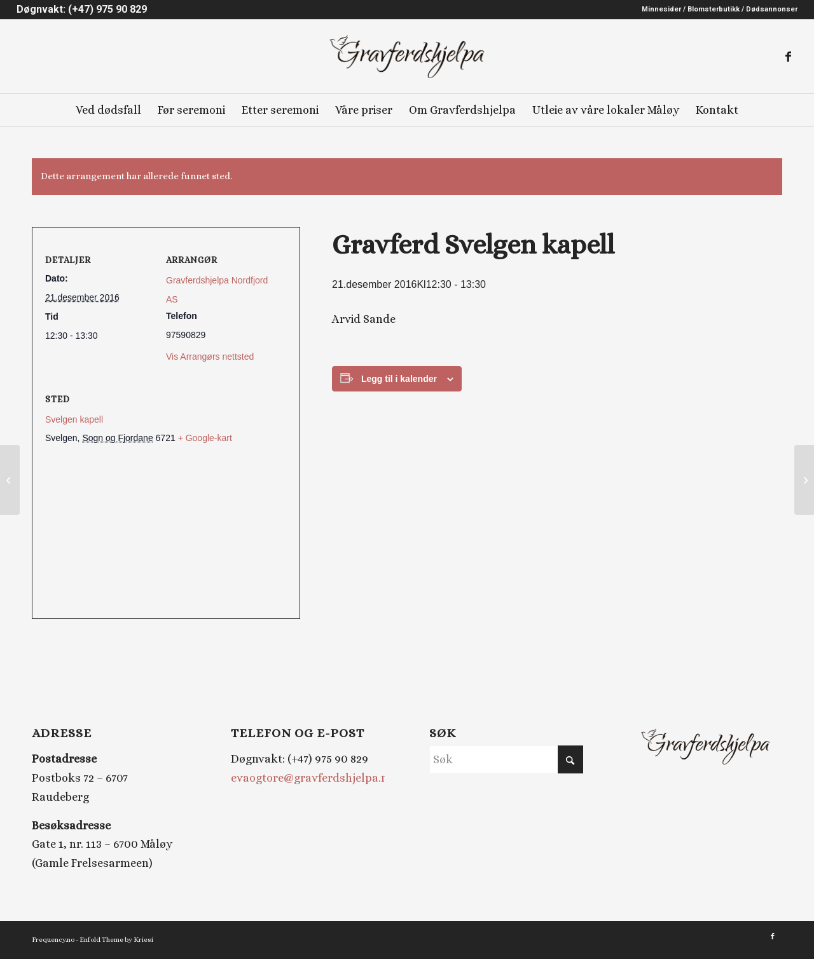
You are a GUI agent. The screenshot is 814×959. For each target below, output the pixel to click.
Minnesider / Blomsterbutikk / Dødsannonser (719, 9)
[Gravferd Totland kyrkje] (804, 480)
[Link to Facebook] (787, 56)
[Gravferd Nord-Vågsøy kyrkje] (10, 480)
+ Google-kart (205, 438)
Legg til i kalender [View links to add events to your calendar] (399, 379)
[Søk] (506, 759)
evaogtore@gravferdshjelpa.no (312, 778)
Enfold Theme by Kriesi (116, 939)
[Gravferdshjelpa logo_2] (406, 56)
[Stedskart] (166, 532)
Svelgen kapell (74, 419)
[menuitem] (716, 9)
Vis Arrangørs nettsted (210, 356)
